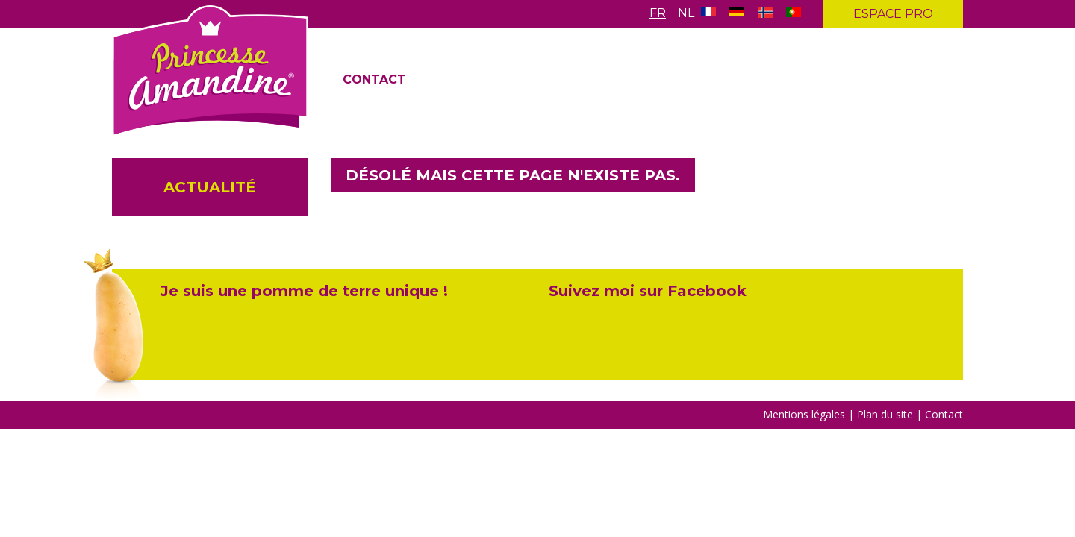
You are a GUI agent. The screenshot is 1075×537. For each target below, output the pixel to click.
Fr (657, 13)
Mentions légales (804, 414)
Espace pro (893, 14)
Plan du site (886, 414)
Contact (374, 79)
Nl (686, 13)
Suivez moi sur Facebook (648, 291)
